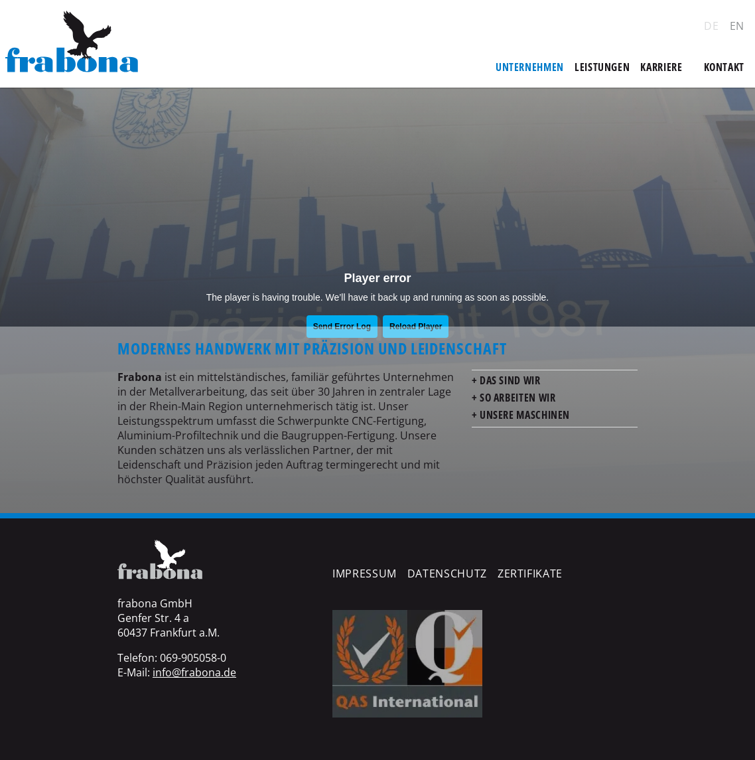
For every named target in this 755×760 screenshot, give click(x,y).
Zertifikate (530, 573)
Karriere (661, 67)
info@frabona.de (194, 672)
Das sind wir (508, 380)
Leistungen (602, 67)
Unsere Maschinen (523, 415)
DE (711, 26)
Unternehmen (530, 67)
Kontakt (724, 67)
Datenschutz (447, 573)
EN (737, 26)
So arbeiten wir (516, 397)
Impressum (364, 573)
